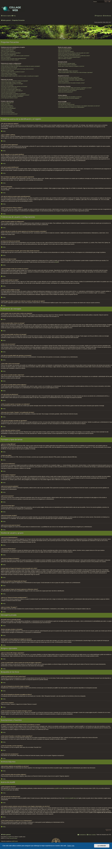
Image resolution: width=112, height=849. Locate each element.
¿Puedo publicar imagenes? (7, 106)
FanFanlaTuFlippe (13, 838)
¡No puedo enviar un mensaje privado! (66, 63)
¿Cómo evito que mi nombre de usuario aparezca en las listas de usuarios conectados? (20, 66)
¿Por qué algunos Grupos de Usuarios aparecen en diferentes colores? (74, 55)
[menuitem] (14, 15)
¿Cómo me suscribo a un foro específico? (67, 90)
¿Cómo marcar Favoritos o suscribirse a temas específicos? (71, 89)
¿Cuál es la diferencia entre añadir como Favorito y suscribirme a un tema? (75, 87)
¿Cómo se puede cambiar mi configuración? (11, 64)
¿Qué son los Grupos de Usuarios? (66, 51)
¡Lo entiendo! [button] (102, 845)
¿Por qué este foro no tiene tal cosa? (66, 104)
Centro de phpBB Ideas (70, 798)
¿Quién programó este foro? (64, 103)
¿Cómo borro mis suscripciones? (65, 91)
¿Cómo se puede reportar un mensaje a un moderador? (13, 93)
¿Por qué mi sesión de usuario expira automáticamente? (13, 58)
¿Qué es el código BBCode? (7, 102)
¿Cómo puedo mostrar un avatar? (8, 73)
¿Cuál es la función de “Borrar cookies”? (10, 59)
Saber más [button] (70, 845)
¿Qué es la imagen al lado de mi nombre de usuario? (13, 71)
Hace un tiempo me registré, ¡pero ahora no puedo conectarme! (15, 55)
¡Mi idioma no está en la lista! (7, 70)
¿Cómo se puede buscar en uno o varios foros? (68, 77)
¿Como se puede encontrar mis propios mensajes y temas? (71, 82)
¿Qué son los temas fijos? (7, 111)
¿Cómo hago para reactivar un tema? (9, 97)
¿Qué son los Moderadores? (64, 50)
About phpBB (6, 790)
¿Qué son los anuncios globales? (8, 108)
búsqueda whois (7, 809)
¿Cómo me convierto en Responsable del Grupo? (69, 54)
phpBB (56, 262)
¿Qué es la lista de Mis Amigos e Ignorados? (68, 71)
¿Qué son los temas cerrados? (8, 112)
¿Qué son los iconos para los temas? (9, 113)
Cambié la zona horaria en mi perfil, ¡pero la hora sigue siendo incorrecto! (17, 69)
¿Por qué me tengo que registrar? (8, 48)
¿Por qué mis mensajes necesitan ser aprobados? (12, 96)
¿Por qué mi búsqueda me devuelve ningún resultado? (70, 78)
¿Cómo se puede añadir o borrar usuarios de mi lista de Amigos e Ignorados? (75, 72)
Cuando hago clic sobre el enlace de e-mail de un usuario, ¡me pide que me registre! (20, 76)
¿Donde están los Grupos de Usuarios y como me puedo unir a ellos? (73, 52)
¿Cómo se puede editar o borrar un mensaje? (11, 82)
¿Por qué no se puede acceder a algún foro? (11, 89)
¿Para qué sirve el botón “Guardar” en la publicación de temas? (15, 95)
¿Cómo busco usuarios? (63, 81)
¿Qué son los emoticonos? (7, 105)
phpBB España (15, 841)
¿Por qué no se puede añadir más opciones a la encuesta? (14, 86)
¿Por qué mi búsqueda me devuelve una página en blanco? (71, 80)
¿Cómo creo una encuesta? (7, 85)
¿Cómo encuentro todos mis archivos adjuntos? (68, 98)
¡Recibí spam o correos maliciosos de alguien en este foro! (71, 66)
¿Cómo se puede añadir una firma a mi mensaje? (12, 83)
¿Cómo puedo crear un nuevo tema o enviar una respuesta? (14, 80)
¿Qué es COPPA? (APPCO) (7, 50)
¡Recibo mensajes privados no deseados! (67, 64)
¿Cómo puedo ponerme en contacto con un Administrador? (71, 107)
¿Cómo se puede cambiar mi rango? (9, 74)
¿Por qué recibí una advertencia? (8, 92)
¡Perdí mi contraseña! (6, 57)
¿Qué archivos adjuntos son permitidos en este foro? (70, 96)
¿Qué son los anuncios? (6, 109)
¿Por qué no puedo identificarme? (8, 54)
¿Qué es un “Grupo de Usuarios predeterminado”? (69, 57)
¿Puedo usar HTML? (5, 104)
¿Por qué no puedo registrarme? (8, 51)
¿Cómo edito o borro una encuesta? (9, 87)
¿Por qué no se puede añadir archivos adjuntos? (12, 90)
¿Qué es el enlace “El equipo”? (65, 58)
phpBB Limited (58, 788)
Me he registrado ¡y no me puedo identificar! (11, 52)
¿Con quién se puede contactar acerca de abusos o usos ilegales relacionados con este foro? (79, 105)
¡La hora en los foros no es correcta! (9, 67)
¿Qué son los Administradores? (65, 48)
